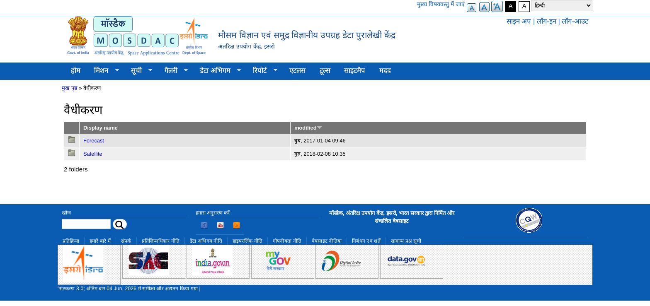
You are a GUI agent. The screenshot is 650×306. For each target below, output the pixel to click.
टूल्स (325, 71)
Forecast (93, 140)
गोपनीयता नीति (287, 241)
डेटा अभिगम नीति (206, 241)
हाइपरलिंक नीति (247, 241)
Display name (100, 128)
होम (75, 71)
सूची (138, 71)
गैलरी (173, 71)
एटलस (297, 71)
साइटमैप (354, 71)
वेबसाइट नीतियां (327, 241)
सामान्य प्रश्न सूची (406, 241)
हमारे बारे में (100, 241)
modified (308, 128)
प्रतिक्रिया (71, 241)
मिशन (103, 71)
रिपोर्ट (261, 71)
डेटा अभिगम (217, 71)
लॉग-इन (546, 21)
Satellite (92, 154)
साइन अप (519, 21)
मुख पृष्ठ (70, 88)
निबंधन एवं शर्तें (366, 241)
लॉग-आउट (575, 21)
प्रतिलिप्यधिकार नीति (161, 241)
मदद (385, 71)
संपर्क (126, 241)
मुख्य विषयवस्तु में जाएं (441, 4)
